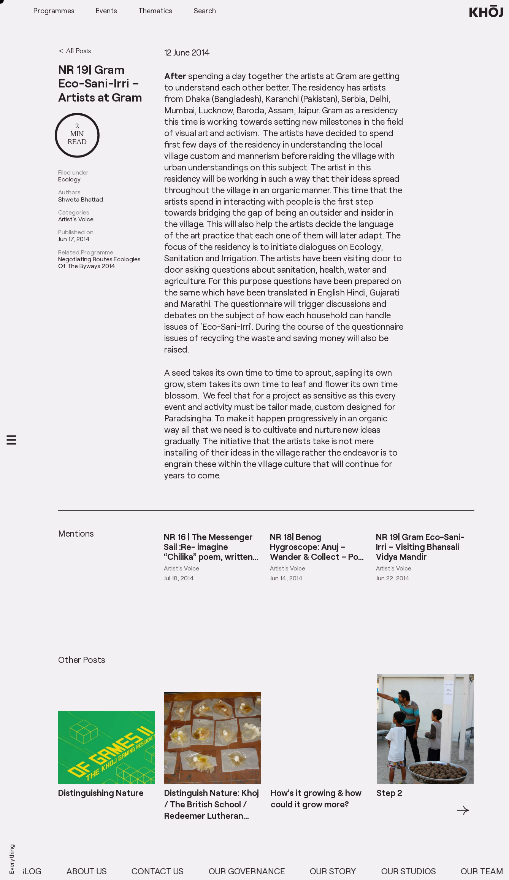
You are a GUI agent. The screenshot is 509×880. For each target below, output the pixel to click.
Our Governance (253, 871)
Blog (36, 871)
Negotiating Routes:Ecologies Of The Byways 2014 (99, 262)
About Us (93, 871)
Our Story (339, 871)
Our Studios (414, 871)
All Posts (78, 50)
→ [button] (463, 827)
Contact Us (164, 871)
